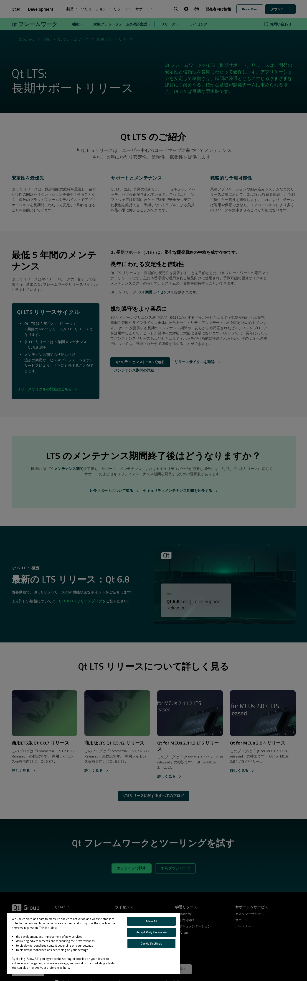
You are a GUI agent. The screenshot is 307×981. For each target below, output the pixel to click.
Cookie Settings (151, 943)
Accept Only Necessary (151, 932)
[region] (93, 943)
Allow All (151, 921)
